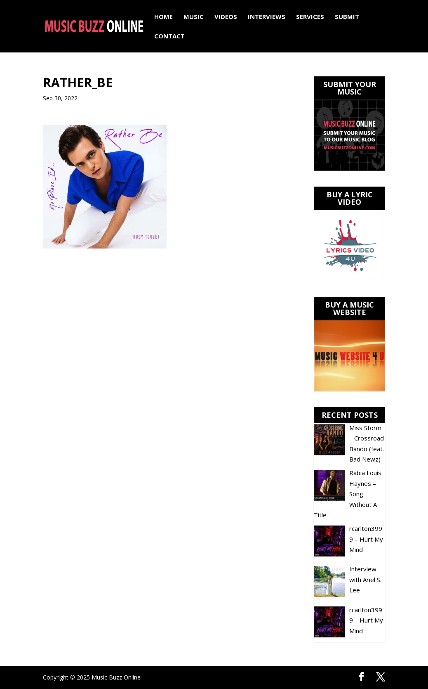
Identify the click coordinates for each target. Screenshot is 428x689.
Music (193, 17)
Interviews (266, 17)
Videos (225, 17)
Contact (169, 36)
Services (310, 17)
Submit (347, 17)
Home (163, 17)
